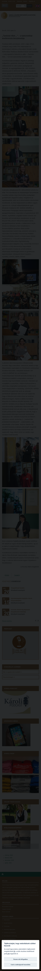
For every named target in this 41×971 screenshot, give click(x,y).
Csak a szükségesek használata (20, 964)
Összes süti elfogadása (20, 959)
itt (14, 951)
